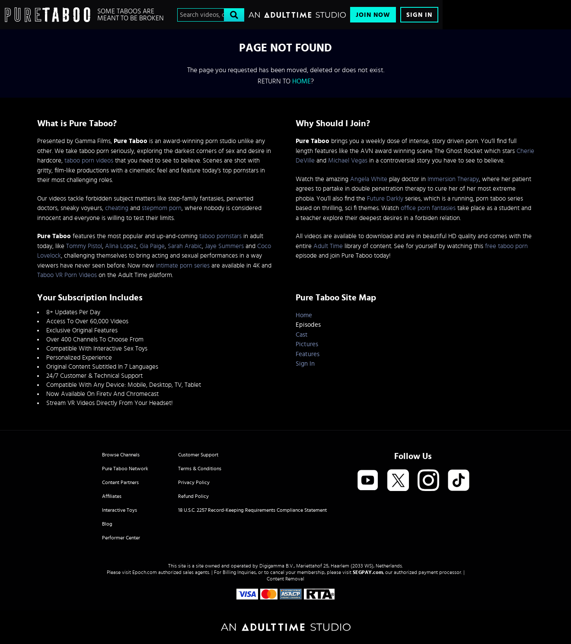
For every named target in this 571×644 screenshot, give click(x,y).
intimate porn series (183, 265)
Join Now (373, 15)
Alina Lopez (121, 246)
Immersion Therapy (453, 179)
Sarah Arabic (185, 246)
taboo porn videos (88, 160)
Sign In (419, 15)
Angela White (368, 179)
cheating (116, 208)
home (301, 81)
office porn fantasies (428, 208)
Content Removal (285, 578)
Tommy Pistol (84, 246)
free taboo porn (506, 246)
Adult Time (328, 246)
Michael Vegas (347, 160)
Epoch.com (144, 572)
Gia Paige (152, 246)
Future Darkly (385, 198)
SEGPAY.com (368, 572)
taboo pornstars (220, 236)
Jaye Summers (224, 246)
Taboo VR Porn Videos (67, 275)
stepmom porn (162, 208)
